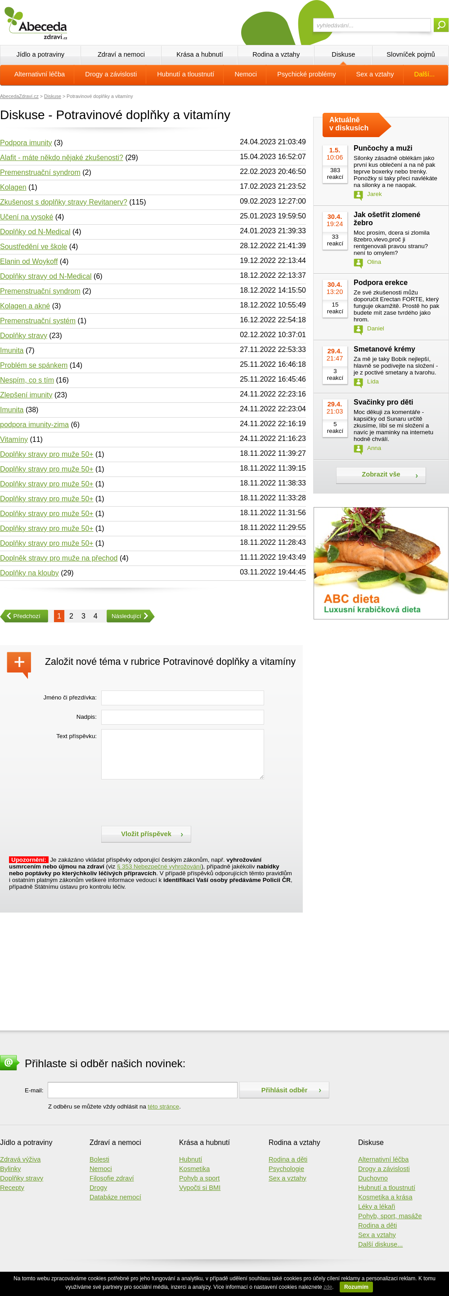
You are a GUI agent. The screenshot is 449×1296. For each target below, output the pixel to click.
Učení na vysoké (26, 217)
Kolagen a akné (25, 306)
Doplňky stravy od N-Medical (46, 276)
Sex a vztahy (375, 74)
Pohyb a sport (199, 1178)
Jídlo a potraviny (40, 54)
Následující (124, 616)
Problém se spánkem (33, 365)
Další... (424, 74)
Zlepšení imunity (26, 395)
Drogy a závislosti (111, 74)
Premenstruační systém (38, 321)
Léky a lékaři (376, 1206)
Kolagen (13, 187)
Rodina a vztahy (276, 54)
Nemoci (245, 74)
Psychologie (286, 1168)
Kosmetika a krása (385, 1197)
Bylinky (10, 1168)
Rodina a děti (288, 1159)
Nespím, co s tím (27, 380)
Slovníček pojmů (410, 54)
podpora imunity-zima (34, 424)
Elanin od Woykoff (29, 261)
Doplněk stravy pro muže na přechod (58, 558)
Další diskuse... (380, 1244)
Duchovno (373, 1178)
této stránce (164, 1106)
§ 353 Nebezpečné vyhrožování (159, 866)
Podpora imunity (26, 143)
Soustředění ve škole (33, 246)
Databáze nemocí (115, 1197)
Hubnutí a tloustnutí (185, 74)
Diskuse (343, 54)
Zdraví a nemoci (121, 54)
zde (327, 1287)
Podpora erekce (381, 282)
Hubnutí (190, 1159)
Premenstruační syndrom (40, 172)
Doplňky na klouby (29, 573)
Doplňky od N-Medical (35, 232)
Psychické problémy (306, 74)
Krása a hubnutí (199, 54)
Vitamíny (14, 439)
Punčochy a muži (383, 148)
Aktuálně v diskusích (348, 124)
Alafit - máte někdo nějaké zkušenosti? (61, 157)
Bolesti (99, 1159)
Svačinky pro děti (383, 402)
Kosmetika (194, 1168)
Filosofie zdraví (112, 1178)
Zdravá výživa (20, 1159)
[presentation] (169, 801)
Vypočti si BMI (199, 1187)
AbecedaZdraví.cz (19, 96)
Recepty (12, 1187)
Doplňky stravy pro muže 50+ (47, 454)
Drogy (98, 1187)
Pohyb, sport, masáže (390, 1216)
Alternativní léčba (39, 74)
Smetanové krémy (384, 349)
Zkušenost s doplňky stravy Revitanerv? (63, 202)
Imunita (11, 350)
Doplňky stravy (23, 335)
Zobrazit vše (381, 474)
